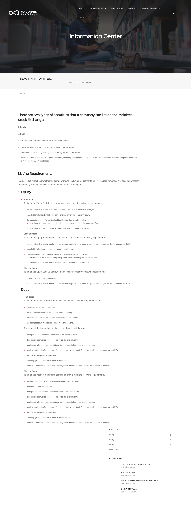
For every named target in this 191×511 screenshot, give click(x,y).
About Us (157, 5)
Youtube (100, 479)
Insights (119, 5)
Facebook (100, 470)
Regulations (104, 5)
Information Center (137, 5)
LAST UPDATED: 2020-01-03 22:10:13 (156, 80)
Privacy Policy (25, 486)
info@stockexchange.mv (72, 476)
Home (69, 5)
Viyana (138, 473)
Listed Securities (85, 5)
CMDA (138, 479)
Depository (140, 476)
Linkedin (100, 473)
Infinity (138, 470)
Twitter (99, 476)
